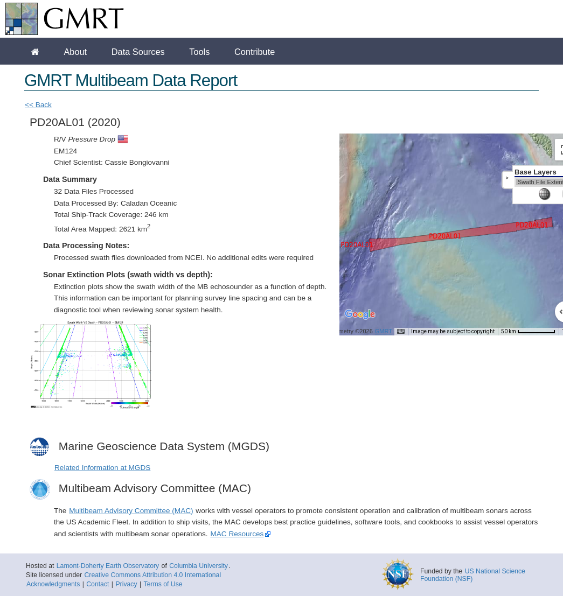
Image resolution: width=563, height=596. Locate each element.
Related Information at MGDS (102, 468)
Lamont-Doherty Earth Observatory (108, 566)
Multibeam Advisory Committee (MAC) (131, 511)
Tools (199, 52)
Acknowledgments (53, 584)
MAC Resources (236, 534)
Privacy (126, 584)
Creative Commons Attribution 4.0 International (152, 575)
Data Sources (138, 52)
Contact (97, 584)
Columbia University (198, 566)
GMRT (383, 331)
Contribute (254, 52)
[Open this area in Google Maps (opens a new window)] (360, 321)
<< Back (38, 105)
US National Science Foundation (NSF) (472, 575)
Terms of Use (163, 584)
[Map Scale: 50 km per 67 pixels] (528, 331)
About (75, 52)
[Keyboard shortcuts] (401, 331)
